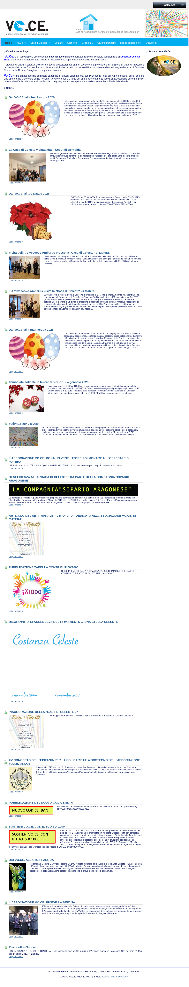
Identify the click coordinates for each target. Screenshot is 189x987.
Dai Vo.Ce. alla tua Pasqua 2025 (31, 329)
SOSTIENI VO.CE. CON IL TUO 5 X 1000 (37, 826)
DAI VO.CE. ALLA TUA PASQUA (31, 859)
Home (8, 43)
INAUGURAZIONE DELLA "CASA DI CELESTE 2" (43, 711)
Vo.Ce (20, 43)
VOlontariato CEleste (24, 423)
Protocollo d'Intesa (22, 947)
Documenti (151, 43)
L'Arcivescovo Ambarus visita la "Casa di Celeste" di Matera (51, 291)
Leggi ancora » (16, 139)
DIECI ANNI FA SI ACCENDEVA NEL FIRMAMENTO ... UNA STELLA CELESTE (63, 621)
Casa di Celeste (39, 43)
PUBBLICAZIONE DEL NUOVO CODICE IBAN (41, 802)
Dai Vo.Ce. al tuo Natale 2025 (29, 193)
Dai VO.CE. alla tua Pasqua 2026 (32, 97)
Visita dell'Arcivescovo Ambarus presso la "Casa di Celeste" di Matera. (59, 252)
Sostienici (72, 43)
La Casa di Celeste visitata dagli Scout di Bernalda (45, 149)
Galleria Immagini (106, 43)
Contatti (59, 43)
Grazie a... (87, 43)
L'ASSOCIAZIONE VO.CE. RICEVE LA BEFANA (42, 902)
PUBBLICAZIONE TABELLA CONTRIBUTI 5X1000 (43, 567)
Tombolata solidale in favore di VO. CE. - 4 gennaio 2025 (48, 382)
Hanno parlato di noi (130, 43)
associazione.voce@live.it (115, 976)
